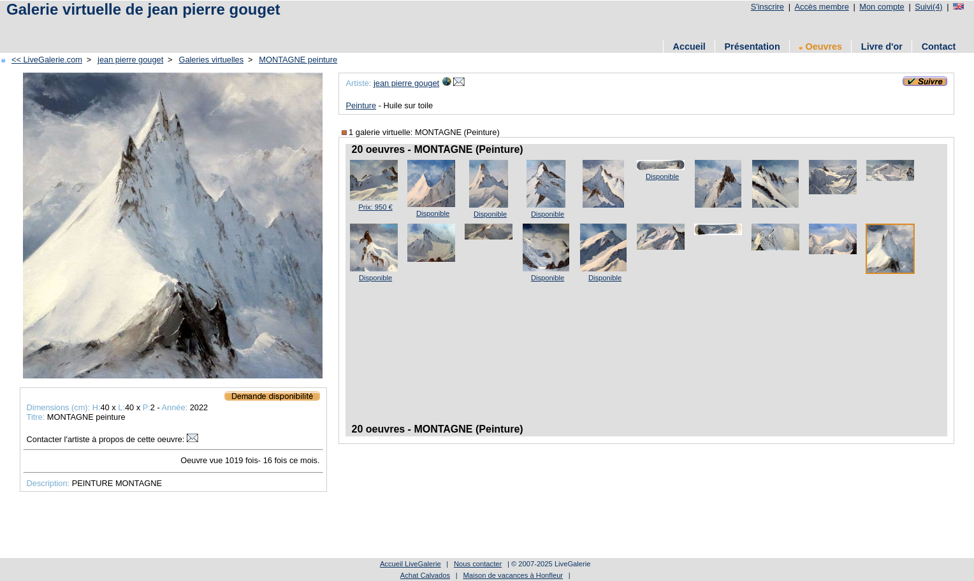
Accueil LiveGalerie (410, 564)
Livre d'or (882, 46)
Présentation (752, 46)
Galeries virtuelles (211, 59)
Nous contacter (478, 564)
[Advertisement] (235, 27)
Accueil (689, 46)
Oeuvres (820, 46)
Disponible (432, 213)
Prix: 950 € (375, 207)
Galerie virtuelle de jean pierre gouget (143, 9)
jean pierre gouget (130, 59)
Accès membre (821, 6)
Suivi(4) (928, 6)
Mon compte (881, 6)
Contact (939, 46)
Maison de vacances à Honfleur (513, 575)
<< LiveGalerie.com (46, 59)
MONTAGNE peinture (298, 59)
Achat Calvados (425, 575)
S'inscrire (767, 6)
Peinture (361, 105)
